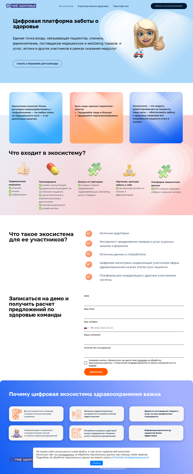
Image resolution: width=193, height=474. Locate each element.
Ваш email (89, 309)
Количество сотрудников (97, 347)
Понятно (96, 463)
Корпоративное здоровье (93, 6)
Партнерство (121, 6)
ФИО (86, 296)
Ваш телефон (91, 321)
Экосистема (66, 6)
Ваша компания (92, 334)
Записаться (96, 372)
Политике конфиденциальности (131, 457)
